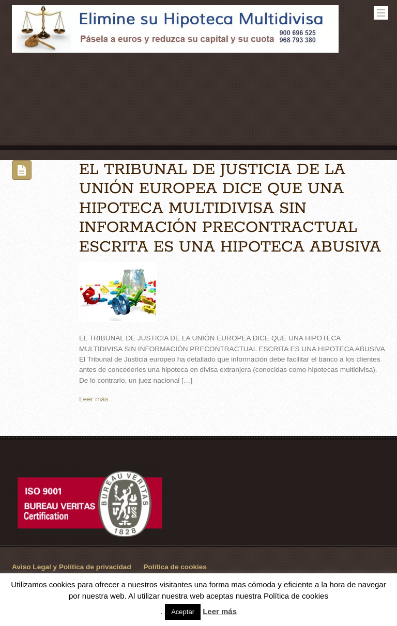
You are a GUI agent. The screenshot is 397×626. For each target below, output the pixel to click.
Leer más (94, 399)
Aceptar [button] (182, 612)
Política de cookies (175, 567)
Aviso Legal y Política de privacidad (71, 567)
